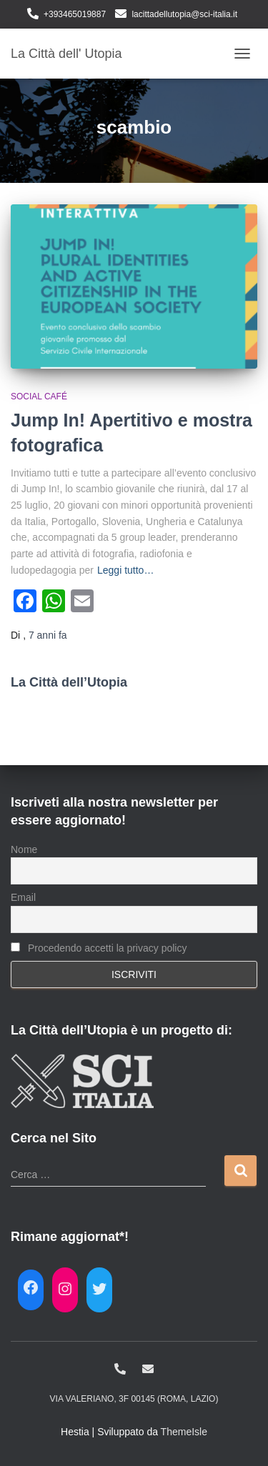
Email (23, 897)
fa (48, 635)
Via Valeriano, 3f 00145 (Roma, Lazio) (134, 1399)
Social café (39, 397)
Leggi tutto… (125, 570)
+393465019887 (75, 14)
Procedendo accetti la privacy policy (99, 948)
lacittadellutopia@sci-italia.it (184, 14)
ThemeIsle (184, 1431)
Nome (24, 849)
